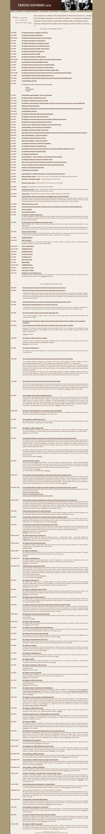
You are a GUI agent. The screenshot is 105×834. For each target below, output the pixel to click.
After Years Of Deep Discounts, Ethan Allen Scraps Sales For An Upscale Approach (44, 162)
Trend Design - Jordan (28, 267)
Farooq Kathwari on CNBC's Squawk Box (34, 767)
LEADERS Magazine (27, 237)
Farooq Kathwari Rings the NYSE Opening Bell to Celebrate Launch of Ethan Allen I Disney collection (50, 487)
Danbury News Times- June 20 (30, 204)
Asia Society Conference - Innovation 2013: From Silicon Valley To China (42, 773)
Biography (40, 832)
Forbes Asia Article (27, 209)
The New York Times (27, 254)
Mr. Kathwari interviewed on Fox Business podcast (35, 43)
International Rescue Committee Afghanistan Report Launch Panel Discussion (44, 730)
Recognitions (61, 832)
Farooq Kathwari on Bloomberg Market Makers (35, 799)
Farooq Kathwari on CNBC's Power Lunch (34, 419)
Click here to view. (27, 548)
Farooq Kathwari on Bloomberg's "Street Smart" (36, 807)
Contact (66, 832)
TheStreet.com (26, 538)
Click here (43, 276)
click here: (59, 711)
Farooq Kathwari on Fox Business (32, 740)
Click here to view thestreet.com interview (33, 494)
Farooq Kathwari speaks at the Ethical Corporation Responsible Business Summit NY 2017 (47, 475)
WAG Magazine (26, 262)
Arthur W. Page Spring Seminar (31, 460)
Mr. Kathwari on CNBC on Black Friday (33, 428)
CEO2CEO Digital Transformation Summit (34, 566)
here (34, 618)
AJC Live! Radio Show (28, 246)
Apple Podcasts (30, 89)
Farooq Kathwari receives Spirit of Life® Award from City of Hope (40, 524)
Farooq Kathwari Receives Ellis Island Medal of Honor (37, 395)
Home (36, 832)
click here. (39, 456)
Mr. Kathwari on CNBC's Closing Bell (32, 824)
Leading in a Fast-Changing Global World (33, 167)
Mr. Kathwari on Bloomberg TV (31, 580)
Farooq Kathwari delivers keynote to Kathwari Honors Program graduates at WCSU (45, 517)
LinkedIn (28, 90)
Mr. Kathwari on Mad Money (30, 550)
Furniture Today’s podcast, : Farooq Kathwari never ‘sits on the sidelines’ (45, 196)
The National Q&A (26, 257)
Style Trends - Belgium (28, 270)
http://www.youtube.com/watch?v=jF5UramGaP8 (35, 705)
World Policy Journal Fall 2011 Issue (31, 273)
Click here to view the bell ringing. (31, 492)
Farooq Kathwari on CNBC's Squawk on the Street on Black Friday (40, 759)
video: (59, 636)
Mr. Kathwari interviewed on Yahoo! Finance (33, 40)
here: (71, 642)
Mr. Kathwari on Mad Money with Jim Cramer (35, 589)
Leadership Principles (47, 832)
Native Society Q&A (27, 259)
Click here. (64, 483)
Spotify (27, 87)
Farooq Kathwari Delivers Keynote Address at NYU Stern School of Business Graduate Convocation (49, 438)
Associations (55, 832)
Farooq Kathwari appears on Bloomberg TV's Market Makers (39, 784)
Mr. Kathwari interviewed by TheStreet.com (34, 535)
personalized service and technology (78, 691)
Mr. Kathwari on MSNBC (29, 721)
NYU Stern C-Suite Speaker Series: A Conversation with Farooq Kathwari (42, 410)
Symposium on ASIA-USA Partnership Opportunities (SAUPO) (39, 814)
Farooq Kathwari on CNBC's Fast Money (33, 753)
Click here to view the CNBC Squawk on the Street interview (38, 495)
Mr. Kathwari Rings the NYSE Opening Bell (34, 543)
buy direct (30, 694)
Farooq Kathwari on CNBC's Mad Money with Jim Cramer (38, 746)
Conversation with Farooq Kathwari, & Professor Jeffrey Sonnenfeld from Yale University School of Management (52, 206)
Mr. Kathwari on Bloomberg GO (31, 558)
